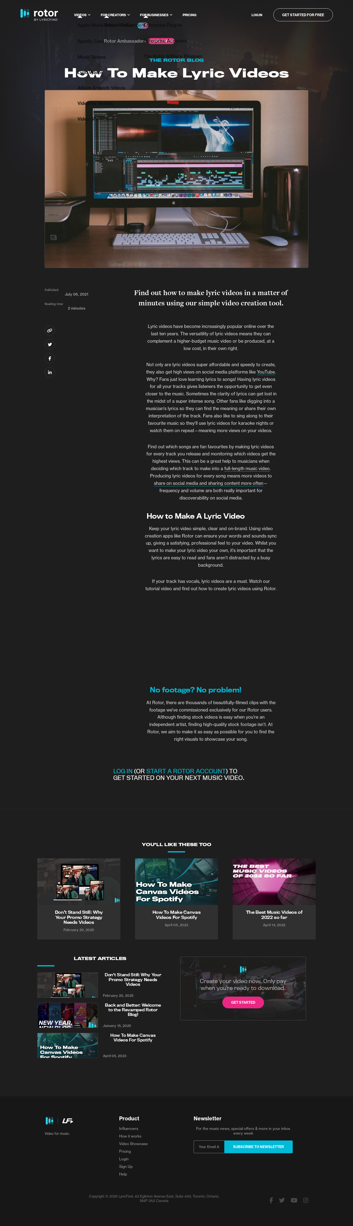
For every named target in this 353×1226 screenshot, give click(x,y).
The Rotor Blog (176, 60)
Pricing (189, 15)
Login (124, 1159)
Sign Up (126, 1166)
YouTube (266, 372)
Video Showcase (133, 1143)
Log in (257, 15)
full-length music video (247, 468)
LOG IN (123, 771)
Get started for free (303, 15)
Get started (243, 1002)
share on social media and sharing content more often (208, 483)
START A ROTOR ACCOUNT (186, 771)
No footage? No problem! (195, 689)
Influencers (128, 1128)
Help (123, 1174)
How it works (130, 1136)
